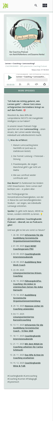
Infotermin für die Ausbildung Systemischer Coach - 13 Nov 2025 (28, 328)
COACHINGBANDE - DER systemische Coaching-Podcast (26, 66)
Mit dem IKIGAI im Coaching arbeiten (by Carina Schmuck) (28, 347)
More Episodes (26, 90)
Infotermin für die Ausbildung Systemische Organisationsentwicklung (28, 238)
